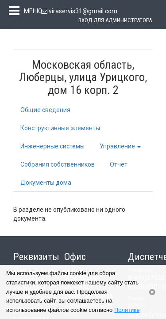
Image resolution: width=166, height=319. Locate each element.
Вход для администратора (115, 20)
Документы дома (45, 184)
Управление (120, 148)
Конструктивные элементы (60, 129)
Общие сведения (45, 111)
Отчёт (118, 166)
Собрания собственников (57, 166)
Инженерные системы (52, 148)
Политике (126, 310)
